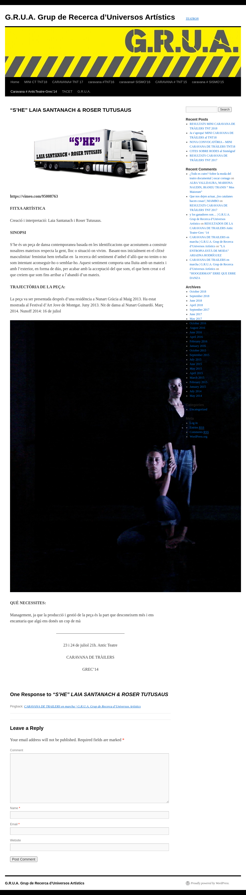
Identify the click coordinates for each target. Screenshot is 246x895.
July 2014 (196, 391)
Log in (194, 423)
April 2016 (196, 337)
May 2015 (196, 368)
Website (15, 840)
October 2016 (198, 323)
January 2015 (198, 386)
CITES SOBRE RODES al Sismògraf (212, 151)
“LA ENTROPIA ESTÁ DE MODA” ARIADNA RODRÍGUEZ (209, 250)
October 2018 (198, 291)
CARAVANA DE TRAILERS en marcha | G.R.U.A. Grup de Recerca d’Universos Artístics (82, 706)
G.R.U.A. (84, 91)
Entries (197, 427)
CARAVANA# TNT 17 (67, 82)
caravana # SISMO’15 (208, 82)
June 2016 (196, 332)
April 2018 (196, 305)
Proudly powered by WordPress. (210, 883)
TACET (67, 91)
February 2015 (198, 382)
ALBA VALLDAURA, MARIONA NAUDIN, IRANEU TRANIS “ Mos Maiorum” (212, 187)
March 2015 (197, 377)
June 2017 (196, 314)
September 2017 (199, 309)
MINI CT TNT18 (35, 82)
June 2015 (196, 364)
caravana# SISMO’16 (134, 82)
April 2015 (196, 373)
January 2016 (198, 346)
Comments (199, 432)
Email (15, 824)
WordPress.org (198, 436)
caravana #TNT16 (101, 82)
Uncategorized (198, 409)
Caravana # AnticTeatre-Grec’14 (34, 91)
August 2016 (197, 328)
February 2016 (198, 341)
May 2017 (196, 318)
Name (15, 808)
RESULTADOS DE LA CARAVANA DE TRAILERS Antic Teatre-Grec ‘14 (211, 228)
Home (15, 82)
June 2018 (196, 300)
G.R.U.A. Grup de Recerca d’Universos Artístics (90, 17)
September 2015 (199, 355)
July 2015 (196, 359)
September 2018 (199, 296)
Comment (16, 750)
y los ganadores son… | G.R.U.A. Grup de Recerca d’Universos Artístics (210, 219)
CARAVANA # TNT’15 (171, 82)
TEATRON (192, 18)
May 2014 (196, 396)
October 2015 (198, 350)
